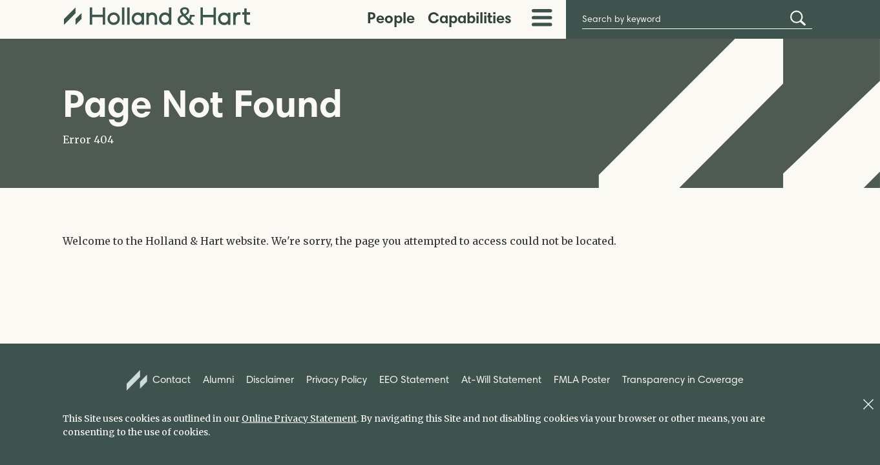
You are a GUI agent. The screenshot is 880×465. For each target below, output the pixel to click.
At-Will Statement (501, 379)
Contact (159, 380)
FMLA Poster (582, 379)
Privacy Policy (336, 379)
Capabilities (470, 17)
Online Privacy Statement (299, 418)
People (391, 17)
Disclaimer (270, 379)
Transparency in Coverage (683, 379)
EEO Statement (414, 379)
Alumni (218, 379)
